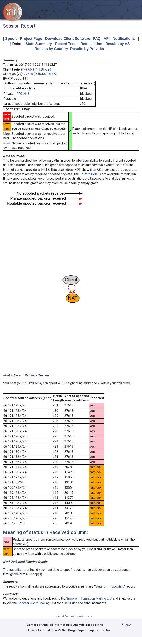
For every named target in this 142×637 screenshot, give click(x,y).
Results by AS (117, 44)
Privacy (126, 624)
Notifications (124, 39)
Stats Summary (38, 44)
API (107, 39)
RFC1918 (23, 94)
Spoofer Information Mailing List (89, 598)
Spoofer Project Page (23, 39)
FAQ (97, 39)
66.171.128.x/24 (39, 69)
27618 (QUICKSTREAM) (41, 74)
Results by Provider (87, 49)
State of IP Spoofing (109, 586)
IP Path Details (90, 174)
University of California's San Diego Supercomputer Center (68, 630)
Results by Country (51, 49)
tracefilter (16, 570)
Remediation (91, 44)
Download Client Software (67, 39)
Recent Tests (66, 44)
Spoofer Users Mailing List (37, 603)
